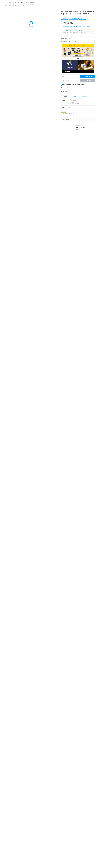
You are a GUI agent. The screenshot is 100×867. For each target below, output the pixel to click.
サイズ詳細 (65, 96)
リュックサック (32, 4)
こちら (80, 32)
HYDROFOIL (32, 2)
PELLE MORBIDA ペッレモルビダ (23, 2)
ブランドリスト (11, 2)
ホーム (6, 2)
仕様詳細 (74, 96)
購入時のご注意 (83, 96)
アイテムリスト (11, 5)
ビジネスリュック (25, 5)
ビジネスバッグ (17, 5)
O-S (15, 2)
